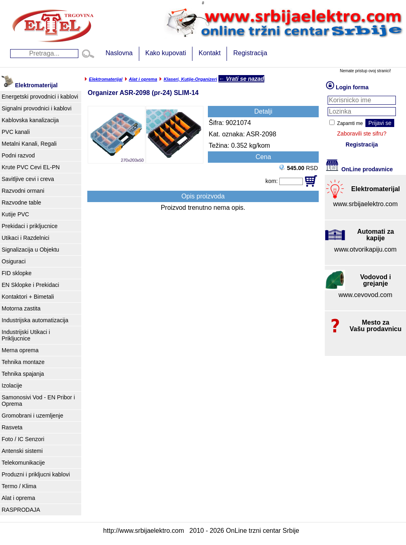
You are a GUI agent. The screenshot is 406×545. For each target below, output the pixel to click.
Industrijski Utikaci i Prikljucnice (26, 335)
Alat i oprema (18, 498)
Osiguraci (14, 261)
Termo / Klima (19, 486)
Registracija (250, 53)
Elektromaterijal (106, 79)
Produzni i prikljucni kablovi (36, 474)
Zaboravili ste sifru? (361, 133)
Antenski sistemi (22, 451)
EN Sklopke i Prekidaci (30, 285)
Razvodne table (21, 202)
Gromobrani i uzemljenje (32, 415)
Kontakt (209, 53)
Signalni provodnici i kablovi (36, 108)
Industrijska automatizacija (35, 320)
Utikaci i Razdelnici (25, 238)
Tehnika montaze (23, 362)
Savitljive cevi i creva (28, 179)
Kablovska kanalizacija (30, 120)
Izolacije (12, 385)
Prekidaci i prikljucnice (30, 226)
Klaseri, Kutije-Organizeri (190, 79)
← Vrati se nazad (241, 78)
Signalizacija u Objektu (30, 249)
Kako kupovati (165, 53)
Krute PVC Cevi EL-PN (31, 167)
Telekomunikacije (23, 462)
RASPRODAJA (21, 509)
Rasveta (12, 427)
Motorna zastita (21, 308)
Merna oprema (20, 350)
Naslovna (119, 53)
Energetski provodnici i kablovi (40, 96)
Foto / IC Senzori (23, 439)
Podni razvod (18, 155)
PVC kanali (16, 132)
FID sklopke (17, 273)
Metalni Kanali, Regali (29, 143)
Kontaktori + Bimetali (28, 296)
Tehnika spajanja (23, 374)
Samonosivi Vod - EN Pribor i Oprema (38, 400)
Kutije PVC (15, 214)
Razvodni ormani (23, 190)
